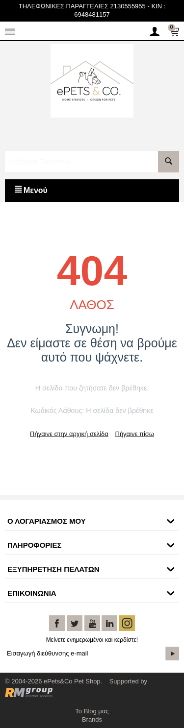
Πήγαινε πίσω (134, 433)
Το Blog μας (91, 711)
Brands (92, 719)
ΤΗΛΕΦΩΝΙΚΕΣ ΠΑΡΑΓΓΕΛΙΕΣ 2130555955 (82, 6)
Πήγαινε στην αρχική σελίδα (69, 433)
